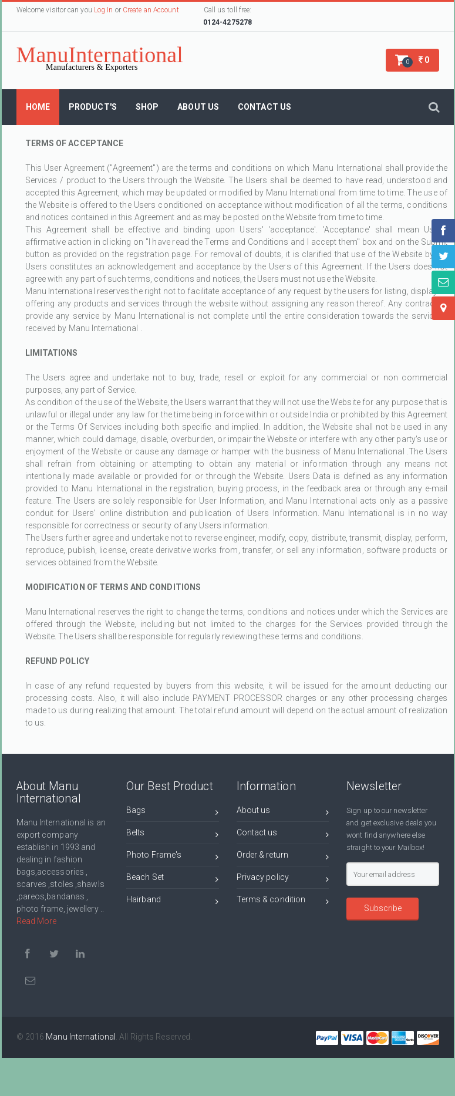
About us (283, 812)
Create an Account (151, 10)
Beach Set (172, 879)
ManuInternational (100, 57)
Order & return (283, 857)
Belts (172, 834)
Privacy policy (283, 879)
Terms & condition (283, 901)
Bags (172, 812)
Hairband (172, 901)
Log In (103, 10)
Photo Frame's (172, 857)
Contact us (283, 834)
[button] (412, 60)
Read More (36, 921)
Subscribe (383, 908)
